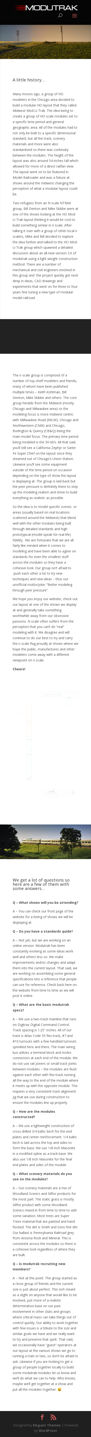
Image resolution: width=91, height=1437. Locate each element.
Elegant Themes (47, 1425)
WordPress (48, 1430)
